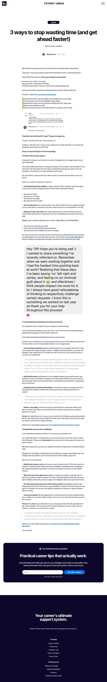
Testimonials (39, 646)
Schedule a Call (40, 649)
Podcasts (57, 649)
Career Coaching (31, 3)
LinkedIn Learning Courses (62, 652)
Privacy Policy (39, 655)
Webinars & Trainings (60, 642)
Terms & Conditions (41, 652)
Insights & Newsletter (60, 646)
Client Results (45, 3)
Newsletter (71, 3)
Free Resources (58, 3)
